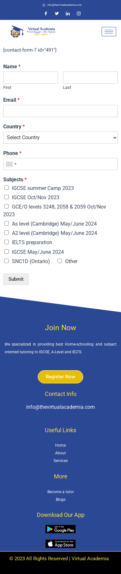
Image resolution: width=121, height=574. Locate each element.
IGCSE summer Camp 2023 (43, 188)
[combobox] (11, 164)
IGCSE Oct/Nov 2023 (35, 197)
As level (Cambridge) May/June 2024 (54, 224)
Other (71, 261)
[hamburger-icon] (109, 31)
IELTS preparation (32, 242)
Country (14, 127)
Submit (16, 279)
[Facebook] (46, 14)
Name (12, 67)
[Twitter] (57, 14)
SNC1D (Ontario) (31, 261)
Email (11, 100)
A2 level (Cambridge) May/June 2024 (54, 233)
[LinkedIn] (68, 14)
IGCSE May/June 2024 (38, 252)
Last (67, 87)
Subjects (15, 179)
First (7, 87)
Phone (12, 153)
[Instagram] (79, 14)
